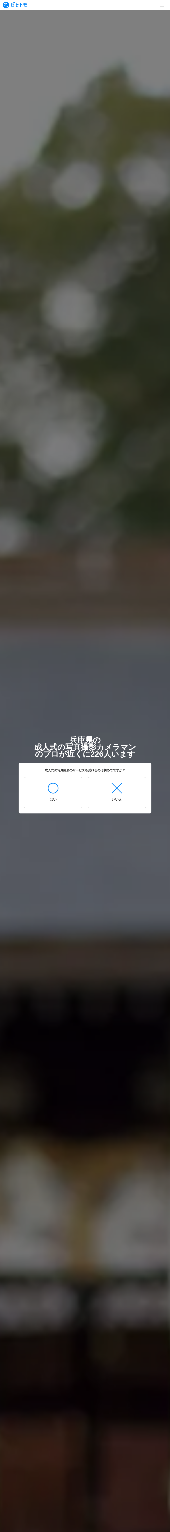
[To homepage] (15, 5)
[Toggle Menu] (162, 5)
